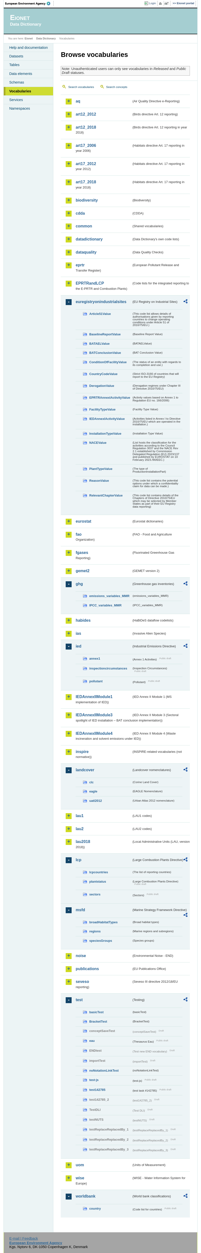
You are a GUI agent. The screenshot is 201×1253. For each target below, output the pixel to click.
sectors (94, 894)
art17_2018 (86, 182)
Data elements (20, 74)
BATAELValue (99, 343)
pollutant (95, 681)
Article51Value (100, 314)
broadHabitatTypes (103, 922)
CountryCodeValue (103, 374)
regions (94, 931)
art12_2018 (86, 127)
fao (78, 534)
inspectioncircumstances (108, 668)
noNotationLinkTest (104, 1070)
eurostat (83, 521)
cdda (80, 213)
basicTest (96, 1012)
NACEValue (97, 443)
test (79, 1000)
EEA (29, 3)
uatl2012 (95, 801)
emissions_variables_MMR (109, 596)
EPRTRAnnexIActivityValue (109, 397)
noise (81, 956)
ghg (79, 584)
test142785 (97, 1090)
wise (80, 1178)
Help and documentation (28, 48)
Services (16, 100)
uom (80, 1165)
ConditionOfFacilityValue (107, 362)
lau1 (79, 816)
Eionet (29, 38)
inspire (82, 752)
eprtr (80, 265)
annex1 (94, 658)
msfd (80, 910)
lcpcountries (98, 872)
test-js (94, 1080)
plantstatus (97, 881)
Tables (14, 65)
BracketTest (98, 1021)
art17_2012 (86, 164)
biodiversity (87, 200)
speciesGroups (100, 941)
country (95, 1208)
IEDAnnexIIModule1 (94, 697)
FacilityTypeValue (102, 409)
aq (78, 101)
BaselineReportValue (105, 334)
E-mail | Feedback (23, 1238)
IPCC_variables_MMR (105, 605)
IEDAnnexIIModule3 (94, 715)
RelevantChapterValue (105, 495)
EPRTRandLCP (90, 283)
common (84, 226)
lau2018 (83, 842)
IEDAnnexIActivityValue (107, 419)
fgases (82, 552)
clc (91, 782)
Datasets (16, 56)
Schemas (16, 82)
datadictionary (89, 239)
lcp (78, 860)
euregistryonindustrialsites (101, 302)
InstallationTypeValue (105, 433)
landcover (85, 770)
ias (78, 633)
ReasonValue (99, 480)
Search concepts (116, 87)
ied (78, 646)
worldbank (85, 1196)
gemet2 (82, 571)
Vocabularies (20, 91)
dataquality (86, 252)
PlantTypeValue (100, 469)
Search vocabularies (81, 87)
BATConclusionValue (105, 353)
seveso (82, 981)
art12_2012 (86, 114)
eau (92, 1041)
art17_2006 (86, 145)
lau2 (79, 829)
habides (83, 620)
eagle (93, 791)
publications (87, 969)
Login (152, 3)
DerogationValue (101, 386)
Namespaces (19, 108)
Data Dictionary (46, 38)
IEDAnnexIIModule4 (94, 733)
